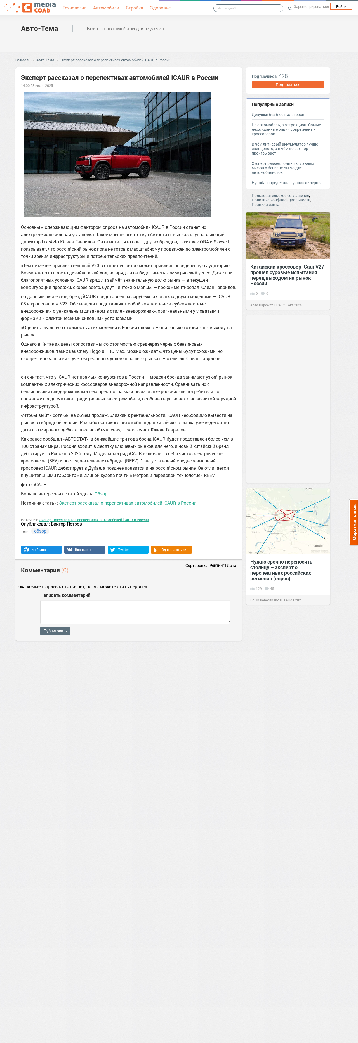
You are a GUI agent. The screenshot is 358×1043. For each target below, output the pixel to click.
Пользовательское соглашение (280, 195)
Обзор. (102, 493)
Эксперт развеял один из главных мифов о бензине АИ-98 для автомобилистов (283, 168)
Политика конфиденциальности (281, 200)
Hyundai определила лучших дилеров (286, 182)
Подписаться (288, 84)
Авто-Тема (39, 28)
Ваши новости (261, 600)
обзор (40, 531)
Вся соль (22, 59)
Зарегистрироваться (311, 6)
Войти (341, 6)
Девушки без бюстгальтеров (278, 114)
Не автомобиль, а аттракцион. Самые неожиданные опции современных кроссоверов (286, 129)
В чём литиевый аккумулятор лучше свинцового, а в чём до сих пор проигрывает (285, 148)
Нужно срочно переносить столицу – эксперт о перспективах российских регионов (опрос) (281, 570)
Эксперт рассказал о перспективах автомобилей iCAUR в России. (128, 503)
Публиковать (55, 631)
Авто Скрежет (261, 305)
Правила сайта (265, 204)
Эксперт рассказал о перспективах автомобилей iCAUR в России (115, 59)
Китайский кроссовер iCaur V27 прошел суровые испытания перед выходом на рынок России (287, 275)
